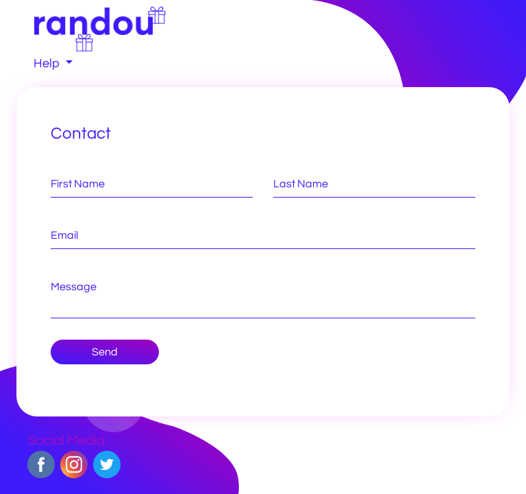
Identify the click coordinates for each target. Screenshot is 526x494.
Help (48, 63)
